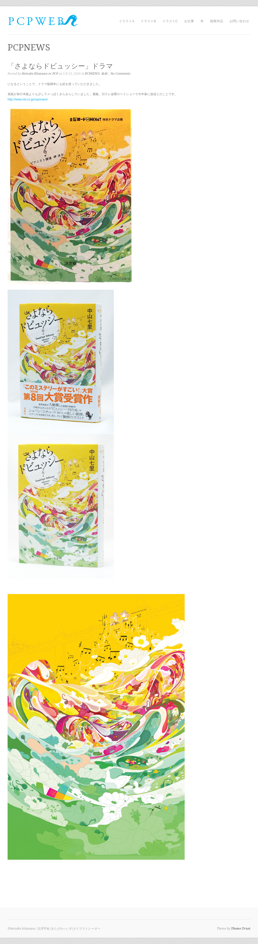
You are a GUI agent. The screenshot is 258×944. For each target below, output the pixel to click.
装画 (104, 73)
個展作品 (216, 21)
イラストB (148, 21)
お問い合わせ (239, 21)
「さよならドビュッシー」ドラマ (60, 66)
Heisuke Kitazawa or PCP (40, 73)
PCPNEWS (92, 73)
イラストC (170, 21)
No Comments (121, 73)
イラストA (126, 21)
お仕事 (189, 21)
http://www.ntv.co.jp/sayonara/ (28, 99)
